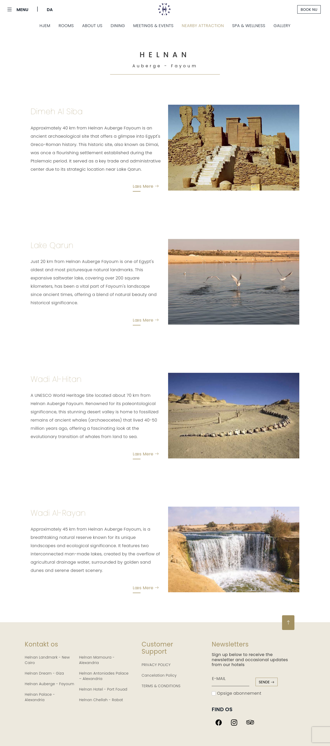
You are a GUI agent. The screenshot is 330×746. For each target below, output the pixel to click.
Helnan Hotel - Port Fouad (103, 689)
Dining (118, 26)
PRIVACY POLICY (156, 664)
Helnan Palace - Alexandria (40, 697)
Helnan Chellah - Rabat (101, 699)
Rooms (66, 26)
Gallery (282, 26)
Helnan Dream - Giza (44, 673)
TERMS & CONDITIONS (161, 685)
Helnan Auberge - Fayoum (49, 683)
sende (266, 682)
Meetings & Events (153, 26)
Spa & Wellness (249, 26)
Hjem (44, 26)
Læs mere (146, 187)
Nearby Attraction (203, 26)
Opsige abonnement (236, 693)
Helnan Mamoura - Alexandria (97, 660)
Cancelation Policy (159, 675)
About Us (92, 26)
